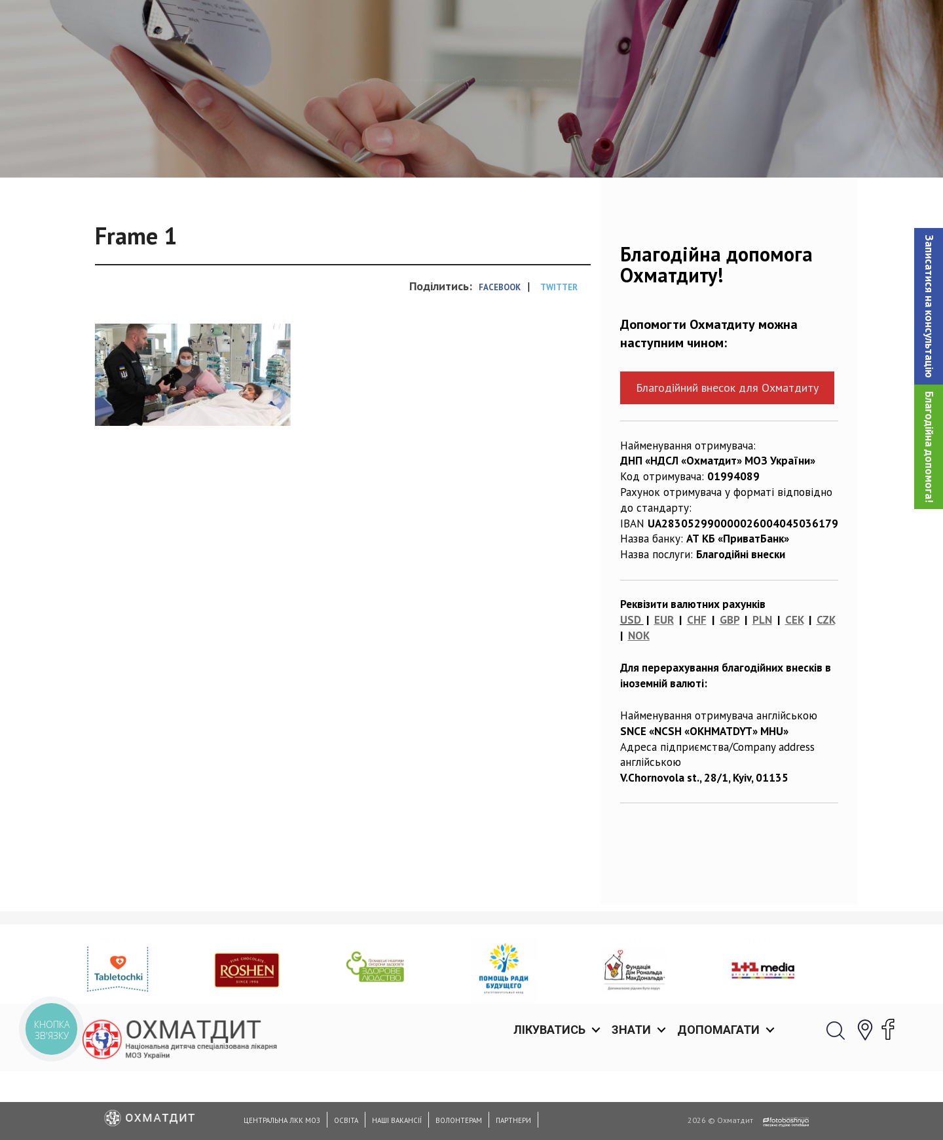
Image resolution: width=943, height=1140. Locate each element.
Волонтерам (458, 1120)
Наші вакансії (397, 1120)
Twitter (559, 354)
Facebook (500, 354)
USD (630, 687)
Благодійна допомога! (929, 447)
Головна (107, 147)
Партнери (513, 1120)
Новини (163, 147)
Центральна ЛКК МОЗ (282, 1120)
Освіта (346, 1120)
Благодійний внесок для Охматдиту (727, 455)
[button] (928, 306)
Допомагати (718, 26)
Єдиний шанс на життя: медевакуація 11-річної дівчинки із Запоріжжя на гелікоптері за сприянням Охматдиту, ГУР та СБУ (503, 147)
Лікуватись (549, 26)
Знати (631, 26)
